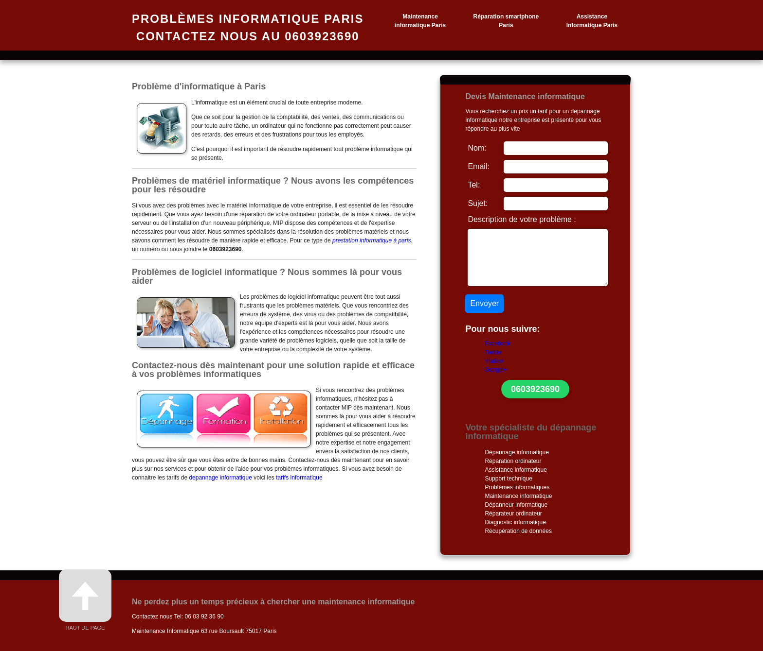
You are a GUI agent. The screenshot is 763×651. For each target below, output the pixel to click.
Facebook (497, 343)
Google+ (496, 369)
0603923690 (535, 389)
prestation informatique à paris (371, 240)
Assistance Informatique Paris (592, 21)
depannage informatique (220, 477)
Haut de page (85, 600)
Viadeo (494, 361)
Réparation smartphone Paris (506, 21)
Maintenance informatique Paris (420, 21)
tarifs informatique (299, 477)
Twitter (493, 352)
